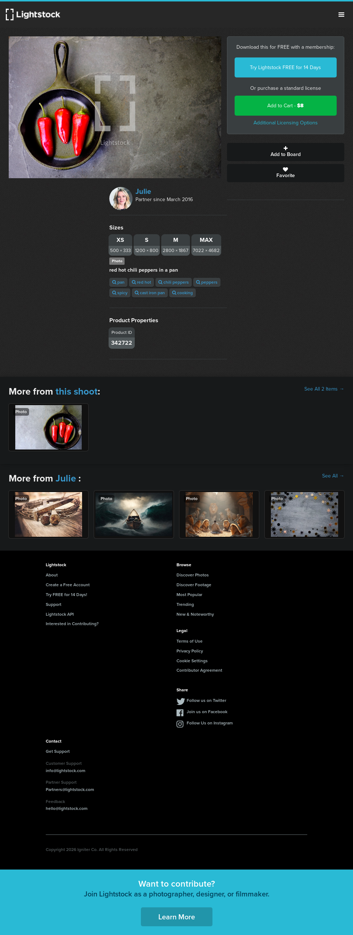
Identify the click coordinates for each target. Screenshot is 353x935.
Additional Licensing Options (285, 123)
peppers (207, 282)
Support (53, 604)
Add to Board (286, 152)
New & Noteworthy (195, 614)
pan (118, 282)
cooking (182, 292)
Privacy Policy (189, 651)
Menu (341, 14)
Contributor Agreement (199, 670)
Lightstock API (60, 614)
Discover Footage (193, 585)
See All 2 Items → (324, 389)
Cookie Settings (192, 661)
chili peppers (173, 282)
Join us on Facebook (207, 711)
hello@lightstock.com (67, 808)
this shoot (77, 391)
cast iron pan (150, 292)
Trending (185, 604)
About (52, 575)
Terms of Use (189, 641)
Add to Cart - (285, 105)
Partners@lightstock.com (70, 789)
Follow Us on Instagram (210, 723)
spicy (119, 292)
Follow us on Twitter (206, 700)
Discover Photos (192, 575)
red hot (141, 282)
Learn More (176, 916)
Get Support (58, 751)
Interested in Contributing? (72, 623)
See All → (333, 476)
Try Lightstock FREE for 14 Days (285, 67)
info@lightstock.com (65, 770)
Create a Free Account (68, 585)
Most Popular (189, 594)
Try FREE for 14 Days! (66, 594)
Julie (143, 191)
